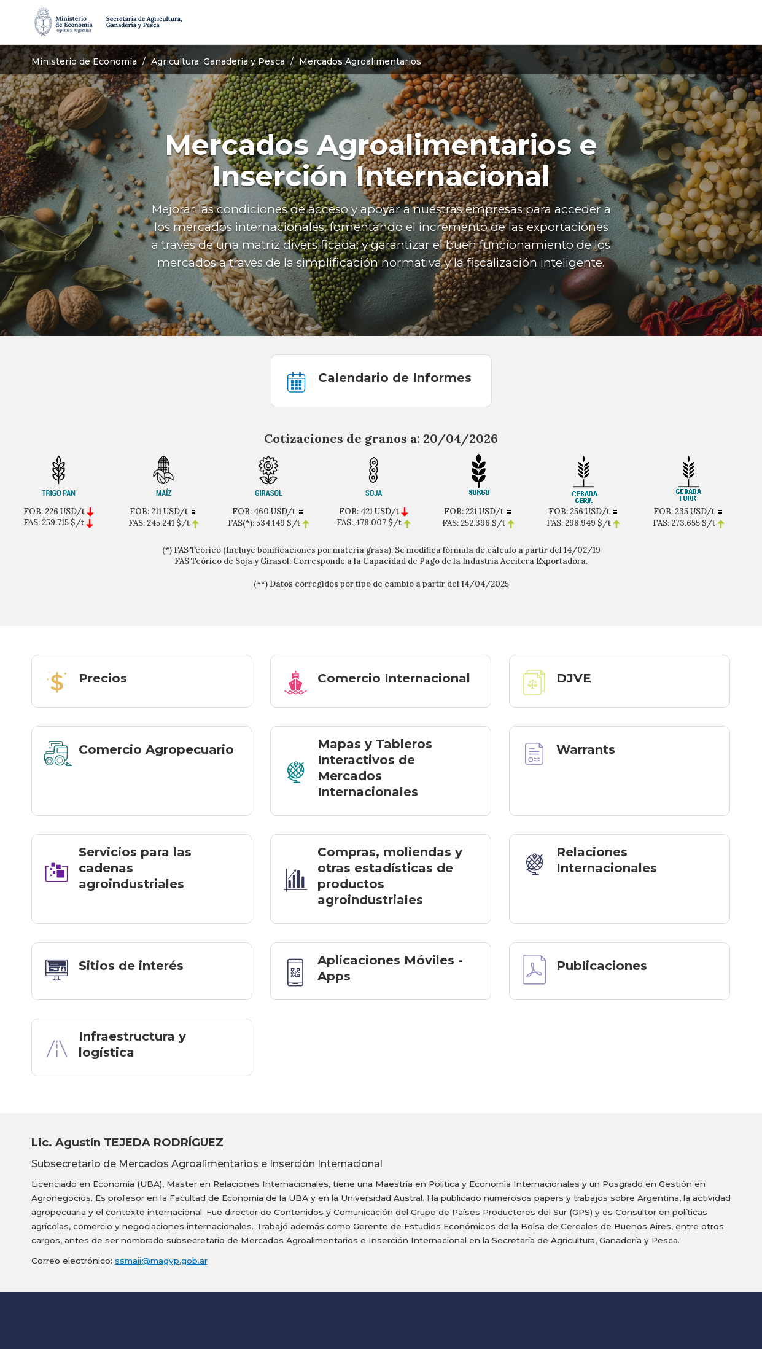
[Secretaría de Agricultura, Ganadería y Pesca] (107, 22)
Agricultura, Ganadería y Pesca (218, 61)
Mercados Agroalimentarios (360, 61)
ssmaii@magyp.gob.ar (161, 1260)
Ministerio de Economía (84, 61)
